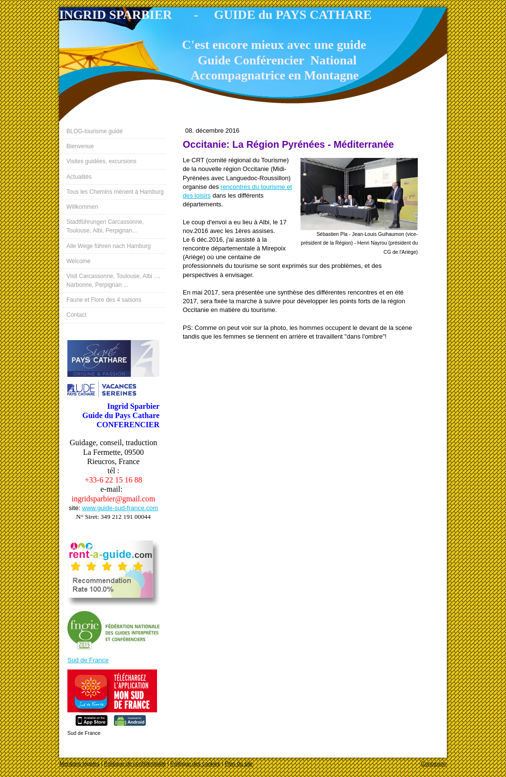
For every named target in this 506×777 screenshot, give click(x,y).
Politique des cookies (195, 763)
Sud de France (88, 660)
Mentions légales (80, 763)
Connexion (433, 763)
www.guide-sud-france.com (120, 508)
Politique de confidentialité (135, 763)
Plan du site (239, 763)
